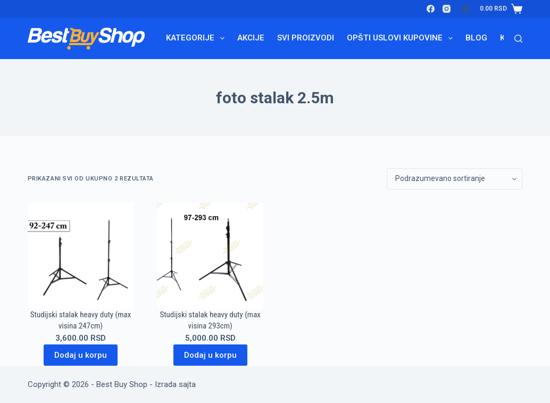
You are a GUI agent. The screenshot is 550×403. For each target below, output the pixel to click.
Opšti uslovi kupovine (402, 38)
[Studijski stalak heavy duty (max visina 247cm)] (81, 256)
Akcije (250, 38)
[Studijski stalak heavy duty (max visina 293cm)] (210, 256)
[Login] (465, 9)
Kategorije (197, 38)
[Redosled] (454, 179)
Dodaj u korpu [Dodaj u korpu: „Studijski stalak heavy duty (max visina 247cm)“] (80, 355)
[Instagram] (447, 9)
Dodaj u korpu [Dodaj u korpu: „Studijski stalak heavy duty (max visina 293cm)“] (210, 355)
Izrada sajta (175, 384)
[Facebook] (431, 9)
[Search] (518, 39)
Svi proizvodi (305, 38)
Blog (476, 38)
